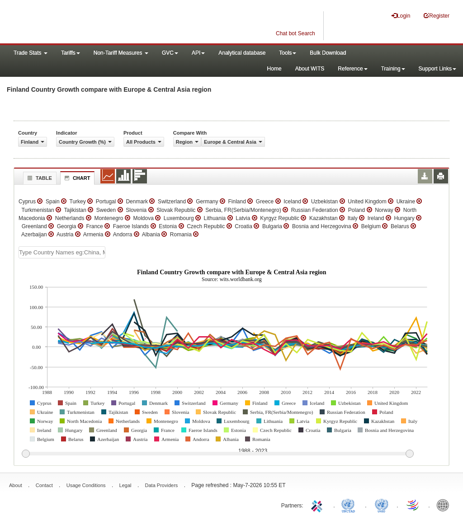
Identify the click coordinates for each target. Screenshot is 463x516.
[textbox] (62, 252)
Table (38, 178)
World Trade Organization (413, 505)
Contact (44, 485)
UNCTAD (350, 505)
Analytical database (241, 53)
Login (401, 15)
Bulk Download (328, 53)
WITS (90, 22)
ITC (318, 505)
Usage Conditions (86, 485)
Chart (76, 178)
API (198, 53)
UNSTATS (382, 505)
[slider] (217, 454)
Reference (352, 69)
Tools (287, 53)
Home (274, 69)
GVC (170, 53)
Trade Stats (30, 53)
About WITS (310, 69)
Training (393, 69)
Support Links (437, 69)
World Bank (445, 505)
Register (436, 15)
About (15, 485)
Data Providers (161, 485)
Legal (125, 485)
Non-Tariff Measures (121, 53)
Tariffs (70, 53)
